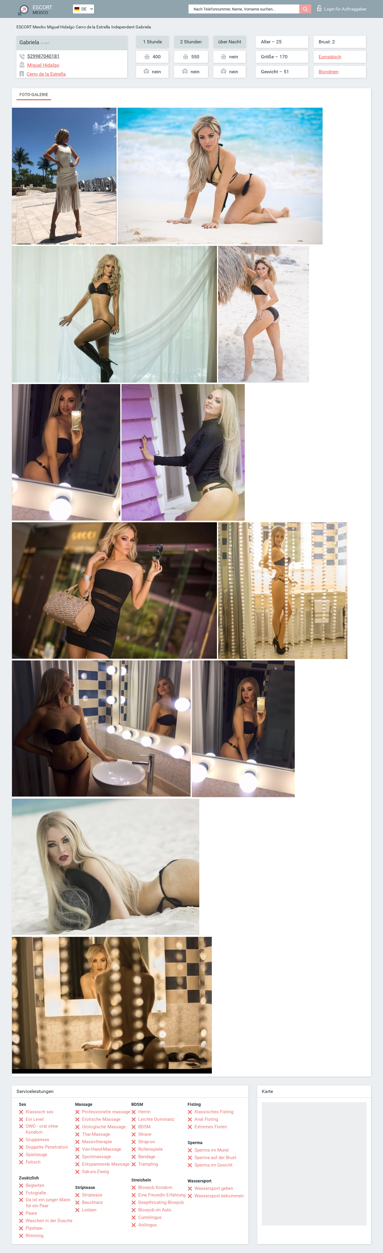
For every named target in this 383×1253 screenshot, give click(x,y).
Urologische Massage (104, 1126)
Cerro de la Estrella (93, 27)
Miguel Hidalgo (61, 27)
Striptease (92, 1195)
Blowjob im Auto (154, 1210)
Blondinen (328, 71)
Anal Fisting (206, 1119)
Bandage (146, 1156)
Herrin (144, 1112)
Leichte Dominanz (156, 1119)
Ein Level (35, 1119)
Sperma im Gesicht (213, 1165)
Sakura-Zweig (95, 1171)
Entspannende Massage (106, 1164)
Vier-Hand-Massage (101, 1149)
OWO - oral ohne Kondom (42, 1129)
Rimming (34, 1235)
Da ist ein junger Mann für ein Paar (48, 1202)
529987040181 (43, 56)
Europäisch (330, 57)
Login (342, 8)
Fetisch (33, 1162)
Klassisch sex (39, 1112)
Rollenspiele (150, 1149)
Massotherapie (97, 1141)
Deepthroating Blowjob (161, 1202)
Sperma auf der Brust (215, 1157)
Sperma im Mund (211, 1150)
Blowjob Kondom (155, 1187)
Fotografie (36, 1193)
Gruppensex (37, 1139)
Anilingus (147, 1225)
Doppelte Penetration (47, 1147)
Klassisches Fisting (213, 1112)
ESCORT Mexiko (31, 27)
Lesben (89, 1210)
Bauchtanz (92, 1202)
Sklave (144, 1134)
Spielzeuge (36, 1154)
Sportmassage (96, 1156)
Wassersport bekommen (219, 1196)
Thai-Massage (96, 1134)
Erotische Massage (101, 1119)
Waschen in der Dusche (49, 1220)
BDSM (144, 1126)
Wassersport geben (213, 1188)
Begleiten (35, 1185)
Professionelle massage (106, 1112)
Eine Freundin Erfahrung (162, 1195)
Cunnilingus (150, 1217)
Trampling (148, 1164)
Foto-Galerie (33, 94)
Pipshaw (34, 1228)
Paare (31, 1213)
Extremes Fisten (210, 1126)
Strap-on (146, 1141)
